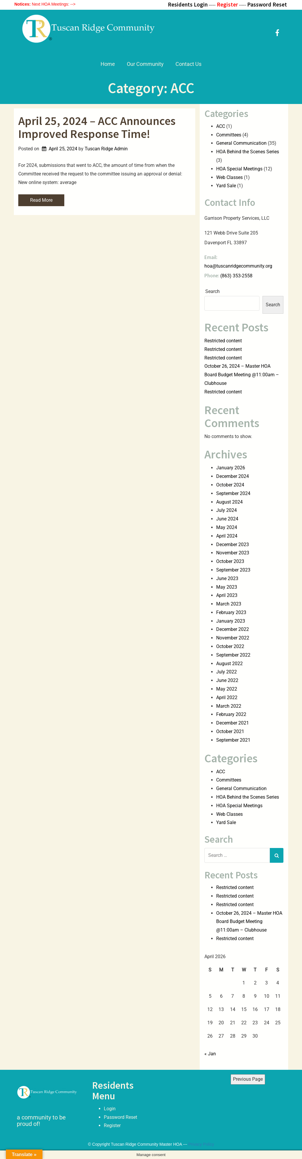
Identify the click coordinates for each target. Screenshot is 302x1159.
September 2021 (233, 740)
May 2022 (226, 689)
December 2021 (232, 723)
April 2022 (226, 697)
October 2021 (230, 731)
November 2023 (232, 553)
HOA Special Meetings (239, 169)
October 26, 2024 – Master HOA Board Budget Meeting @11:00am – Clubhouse (241, 374)
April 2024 (226, 536)
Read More (41, 200)
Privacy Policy (201, 1144)
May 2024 (226, 527)
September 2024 (233, 493)
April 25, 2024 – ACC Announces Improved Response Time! (96, 127)
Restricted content (223, 341)
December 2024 (232, 476)
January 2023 (230, 621)
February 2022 (231, 714)
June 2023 (227, 578)
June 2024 (227, 519)
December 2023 (232, 544)
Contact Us (188, 64)
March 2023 (228, 604)
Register (112, 1125)
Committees (228, 135)
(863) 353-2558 (236, 276)
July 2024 (226, 510)
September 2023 (233, 570)
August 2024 (229, 502)
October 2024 (230, 485)
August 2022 (229, 663)
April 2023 (226, 595)
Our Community (145, 64)
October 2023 (230, 561)
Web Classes (229, 177)
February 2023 (231, 612)
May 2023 (226, 587)
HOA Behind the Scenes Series (247, 151)
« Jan (210, 1054)
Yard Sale (226, 185)
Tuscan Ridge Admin (106, 149)
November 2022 (232, 638)
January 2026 (230, 468)
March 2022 (228, 706)
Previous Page (248, 1079)
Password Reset (120, 1117)
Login (110, 1108)
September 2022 (233, 655)
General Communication (241, 143)
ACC (220, 126)
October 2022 (230, 646)
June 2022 (227, 680)
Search (212, 291)
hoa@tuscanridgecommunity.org (238, 266)
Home (108, 64)
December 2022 (232, 629)
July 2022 (226, 672)
